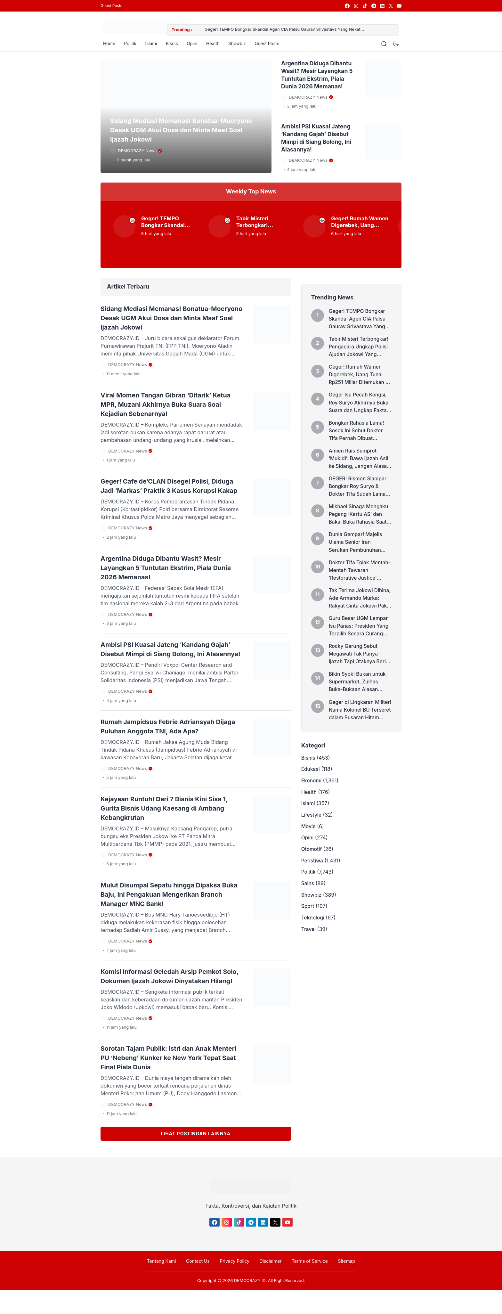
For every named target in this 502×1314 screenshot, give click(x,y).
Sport (308, 932)
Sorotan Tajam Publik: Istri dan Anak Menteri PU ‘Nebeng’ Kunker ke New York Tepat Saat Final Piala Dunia (171, 1081)
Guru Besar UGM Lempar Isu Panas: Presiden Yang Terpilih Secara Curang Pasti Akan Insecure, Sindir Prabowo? (359, 639)
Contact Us (201, 1284)
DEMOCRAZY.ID (249, 1304)
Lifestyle (311, 835)
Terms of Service (306, 1284)
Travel (308, 957)
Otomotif (312, 872)
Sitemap (341, 1284)
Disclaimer (269, 1284)
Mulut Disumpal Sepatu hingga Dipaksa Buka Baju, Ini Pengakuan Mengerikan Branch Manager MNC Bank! (168, 910)
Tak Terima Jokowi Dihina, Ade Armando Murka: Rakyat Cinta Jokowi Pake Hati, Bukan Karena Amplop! (359, 611)
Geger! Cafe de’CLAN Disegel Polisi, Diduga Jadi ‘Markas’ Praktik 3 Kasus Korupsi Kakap (164, 491)
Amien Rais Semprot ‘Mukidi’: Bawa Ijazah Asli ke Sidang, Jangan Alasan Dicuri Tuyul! (359, 466)
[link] (346, 6)
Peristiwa (312, 884)
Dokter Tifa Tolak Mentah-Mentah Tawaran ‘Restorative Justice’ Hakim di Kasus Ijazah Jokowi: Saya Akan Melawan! (360, 582)
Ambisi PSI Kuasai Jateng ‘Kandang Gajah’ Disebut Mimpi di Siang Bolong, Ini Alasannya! (170, 662)
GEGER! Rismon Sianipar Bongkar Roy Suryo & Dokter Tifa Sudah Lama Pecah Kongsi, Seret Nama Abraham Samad (358, 495)
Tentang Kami (166, 1284)
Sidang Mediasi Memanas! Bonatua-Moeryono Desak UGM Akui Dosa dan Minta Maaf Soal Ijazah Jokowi (184, 133)
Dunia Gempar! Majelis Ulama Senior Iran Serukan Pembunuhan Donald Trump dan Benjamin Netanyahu (356, 553)
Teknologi (313, 945)
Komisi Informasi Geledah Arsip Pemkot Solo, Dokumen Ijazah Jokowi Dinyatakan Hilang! (171, 996)
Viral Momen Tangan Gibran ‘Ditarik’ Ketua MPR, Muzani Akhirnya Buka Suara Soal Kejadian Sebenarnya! (170, 406)
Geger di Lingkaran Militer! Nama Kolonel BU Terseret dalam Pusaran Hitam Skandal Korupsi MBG (359, 726)
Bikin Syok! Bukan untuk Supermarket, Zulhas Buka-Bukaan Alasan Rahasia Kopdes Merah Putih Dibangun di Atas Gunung (358, 697)
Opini (194, 44)
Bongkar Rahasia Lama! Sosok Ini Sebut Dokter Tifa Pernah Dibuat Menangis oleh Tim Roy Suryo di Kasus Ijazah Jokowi (357, 438)
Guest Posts (111, 5)
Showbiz (242, 44)
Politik (129, 44)
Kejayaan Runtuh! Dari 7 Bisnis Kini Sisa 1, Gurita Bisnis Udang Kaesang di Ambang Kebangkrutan (172, 825)
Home (107, 44)
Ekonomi (311, 799)
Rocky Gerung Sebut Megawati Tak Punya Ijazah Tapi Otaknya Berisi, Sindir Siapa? (354, 668)
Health (216, 44)
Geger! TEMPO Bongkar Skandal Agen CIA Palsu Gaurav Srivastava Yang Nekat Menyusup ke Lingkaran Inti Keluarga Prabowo (291, 30)
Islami (151, 44)
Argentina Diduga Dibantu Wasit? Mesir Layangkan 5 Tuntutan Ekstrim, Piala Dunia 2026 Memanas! (168, 577)
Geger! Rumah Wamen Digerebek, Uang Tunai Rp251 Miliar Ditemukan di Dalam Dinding (359, 225)
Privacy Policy (236, 1284)
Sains (308, 908)
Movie (308, 847)
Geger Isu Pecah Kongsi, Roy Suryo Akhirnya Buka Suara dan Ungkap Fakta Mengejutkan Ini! (360, 409)
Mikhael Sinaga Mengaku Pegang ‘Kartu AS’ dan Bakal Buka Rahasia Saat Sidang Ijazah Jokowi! (359, 524)
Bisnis (173, 44)
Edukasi (310, 786)
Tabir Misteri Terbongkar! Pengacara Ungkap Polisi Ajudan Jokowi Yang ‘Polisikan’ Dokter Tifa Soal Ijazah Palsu (265, 225)
